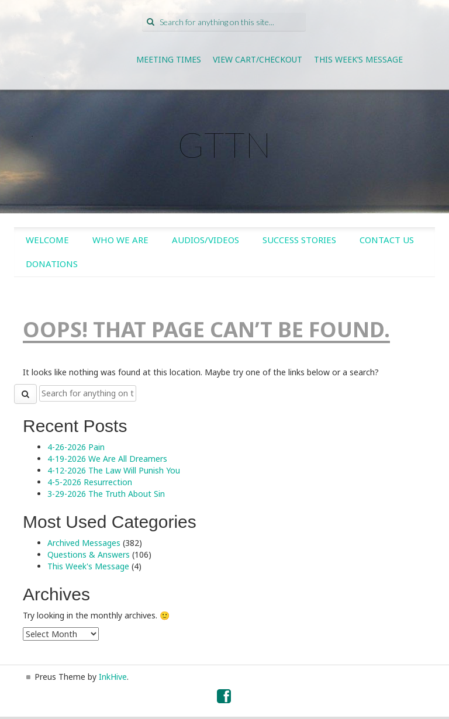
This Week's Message (88, 566)
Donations (52, 263)
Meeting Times (168, 59)
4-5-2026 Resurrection (89, 482)
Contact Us (387, 240)
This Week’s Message (358, 59)
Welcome (47, 240)
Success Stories (299, 240)
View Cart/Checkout (257, 59)
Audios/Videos (205, 240)
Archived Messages (83, 542)
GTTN (224, 144)
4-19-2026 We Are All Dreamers (107, 458)
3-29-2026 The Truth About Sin (106, 493)
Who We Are (120, 240)
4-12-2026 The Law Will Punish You (113, 470)
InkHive (113, 676)
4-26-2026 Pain (76, 446)
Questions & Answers (88, 554)
